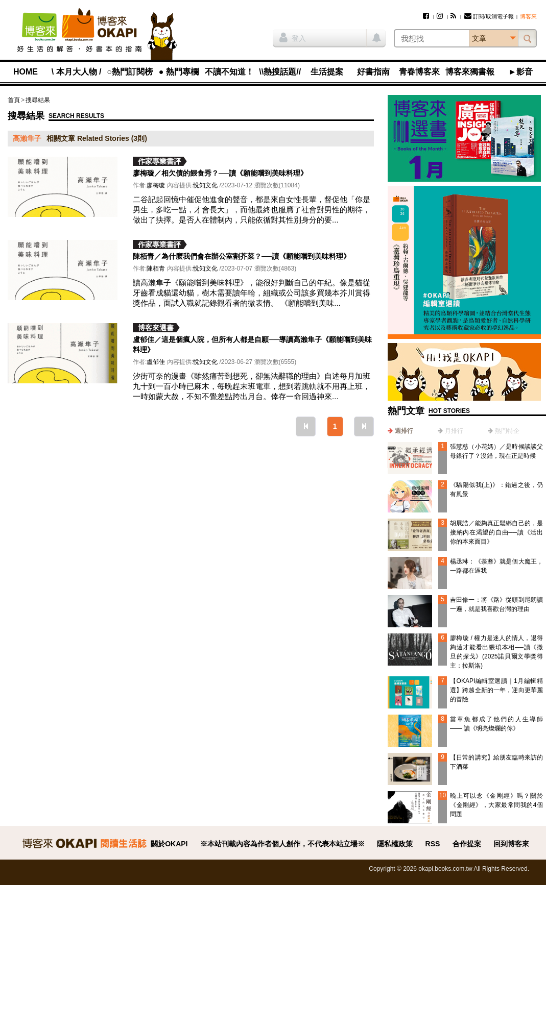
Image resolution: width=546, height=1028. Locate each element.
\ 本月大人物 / (77, 71)
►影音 (520, 71)
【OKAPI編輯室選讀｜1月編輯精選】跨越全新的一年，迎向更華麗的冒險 (496, 690)
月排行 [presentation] (454, 430)
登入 (292, 37)
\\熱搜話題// (280, 71)
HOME (25, 71)
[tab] (400, 431)
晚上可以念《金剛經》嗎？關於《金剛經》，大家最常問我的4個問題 (496, 805)
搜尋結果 (38, 100)
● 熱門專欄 (179, 71)
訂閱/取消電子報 (489, 16)
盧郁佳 (156, 361)
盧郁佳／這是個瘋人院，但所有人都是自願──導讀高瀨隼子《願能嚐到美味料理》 (252, 344)
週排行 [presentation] (404, 430)
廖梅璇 (156, 185)
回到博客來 (511, 844)
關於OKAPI (169, 844)
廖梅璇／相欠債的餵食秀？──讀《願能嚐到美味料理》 (220, 173)
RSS (432, 844)
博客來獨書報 (469, 71)
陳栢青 (156, 268)
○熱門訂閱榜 (130, 71)
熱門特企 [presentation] (507, 430)
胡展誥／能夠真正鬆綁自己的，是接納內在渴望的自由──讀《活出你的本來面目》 (496, 532)
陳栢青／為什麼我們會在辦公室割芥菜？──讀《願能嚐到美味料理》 (241, 256)
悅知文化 (205, 185)
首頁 (14, 100)
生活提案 (327, 71)
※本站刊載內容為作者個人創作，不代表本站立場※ (282, 844)
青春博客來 (419, 71)
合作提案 (467, 844)
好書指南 (373, 71)
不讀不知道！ (229, 71)
